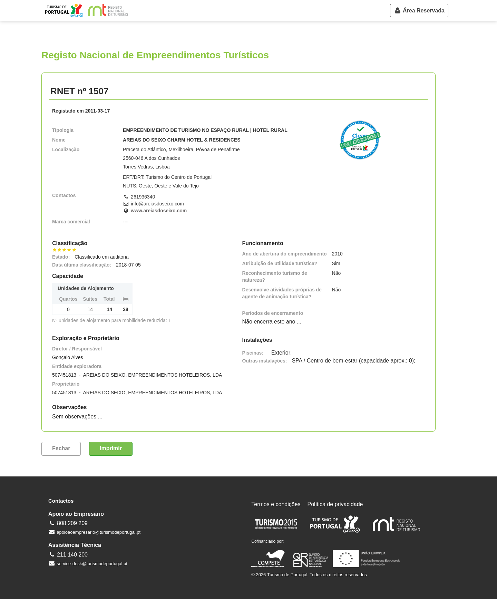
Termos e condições (275, 504)
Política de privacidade (335, 504)
